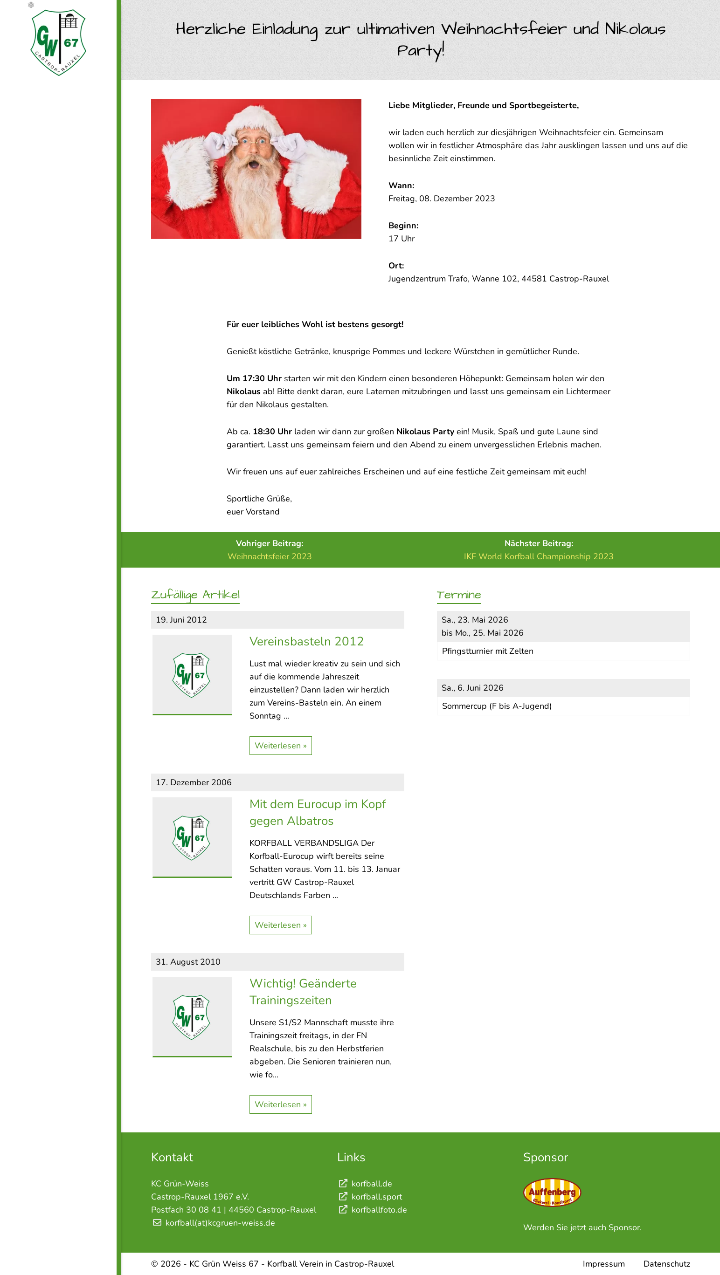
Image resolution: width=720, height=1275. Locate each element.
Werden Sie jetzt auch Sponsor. (582, 1227)
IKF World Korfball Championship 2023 (539, 556)
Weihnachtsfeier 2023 (270, 556)
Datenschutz (667, 1263)
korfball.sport (369, 1196)
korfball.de (364, 1183)
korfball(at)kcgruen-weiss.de (220, 1222)
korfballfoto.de (372, 1209)
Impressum (604, 1263)
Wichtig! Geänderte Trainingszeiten (303, 991)
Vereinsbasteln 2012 (306, 641)
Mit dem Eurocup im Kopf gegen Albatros (317, 812)
